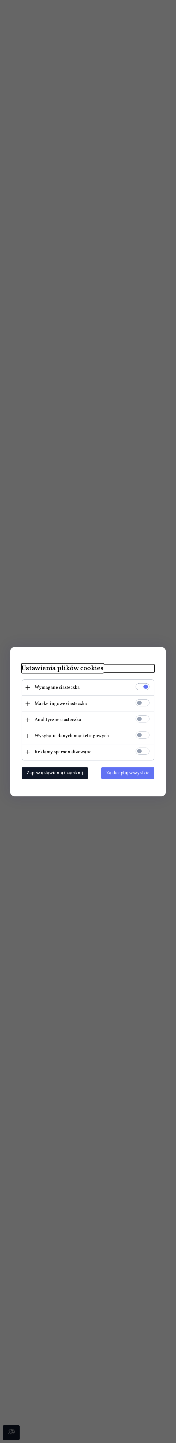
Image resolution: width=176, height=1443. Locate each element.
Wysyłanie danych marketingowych (72, 736)
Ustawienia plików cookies (63, 668)
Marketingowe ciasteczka (61, 703)
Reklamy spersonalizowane (63, 752)
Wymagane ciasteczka (57, 687)
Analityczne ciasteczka (58, 719)
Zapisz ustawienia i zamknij (55, 773)
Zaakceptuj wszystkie (127, 773)
